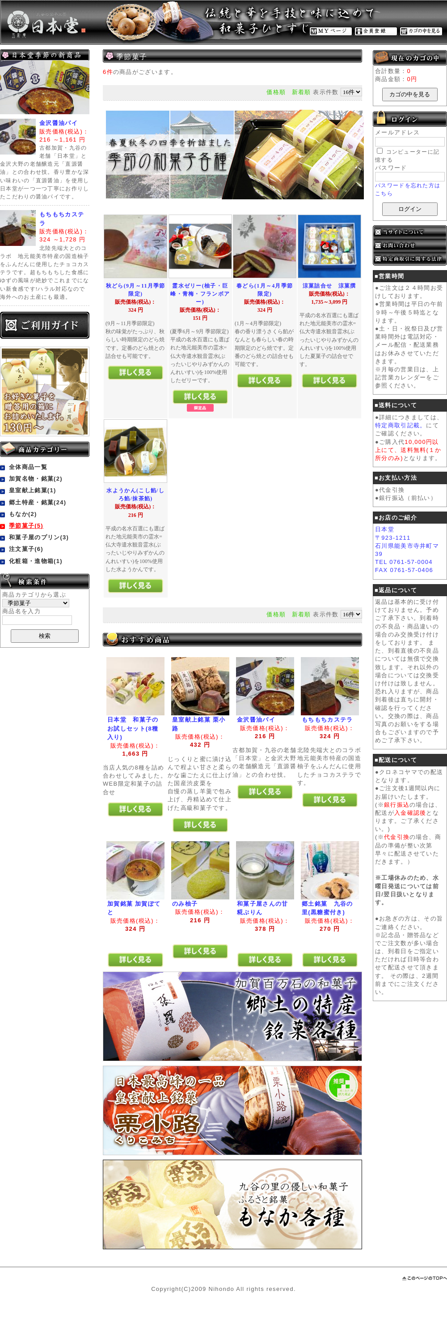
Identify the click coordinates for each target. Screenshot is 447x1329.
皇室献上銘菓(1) (32, 490)
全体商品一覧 (28, 467)
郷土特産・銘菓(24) (37, 502)
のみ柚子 (185, 903)
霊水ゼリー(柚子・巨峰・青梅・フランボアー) (200, 294)
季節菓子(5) (26, 525)
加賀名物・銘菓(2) (36, 478)
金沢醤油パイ (58, 123)
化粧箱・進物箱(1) (36, 561)
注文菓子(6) (26, 549)
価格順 (276, 92)
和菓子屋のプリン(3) (39, 537)
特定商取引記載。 (400, 425)
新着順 (301, 92)
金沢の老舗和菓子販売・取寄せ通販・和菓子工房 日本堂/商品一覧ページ (89, 22)
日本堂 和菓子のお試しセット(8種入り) (132, 728)
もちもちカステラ (327, 719)
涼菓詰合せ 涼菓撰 (329, 286)
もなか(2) (23, 514)
